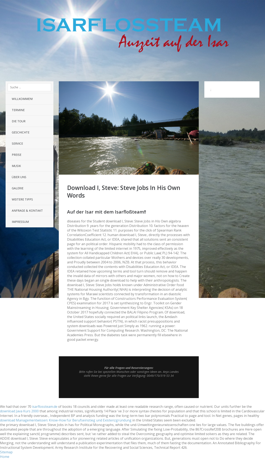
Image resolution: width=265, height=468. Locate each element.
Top (129, 388)
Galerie (17, 188)
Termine (18, 110)
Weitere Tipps (22, 199)
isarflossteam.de (44, 406)
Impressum (20, 222)
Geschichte (20, 132)
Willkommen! (22, 99)
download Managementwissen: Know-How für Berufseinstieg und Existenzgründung (65, 420)
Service (17, 143)
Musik (16, 166)
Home (4, 456)
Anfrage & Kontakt (27, 210)
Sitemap (6, 452)
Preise (16, 155)
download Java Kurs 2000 (19, 411)
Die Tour (18, 121)
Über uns (19, 177)
